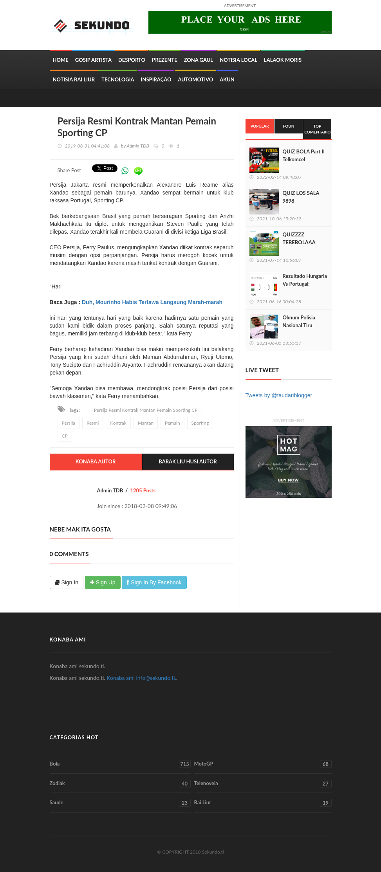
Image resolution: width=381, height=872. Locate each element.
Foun (288, 126)
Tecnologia (117, 79)
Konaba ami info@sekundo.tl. (141, 677)
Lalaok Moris (283, 60)
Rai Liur (263, 803)
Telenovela (263, 783)
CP (65, 436)
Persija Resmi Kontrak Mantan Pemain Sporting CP (146, 410)
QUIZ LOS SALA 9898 (301, 197)
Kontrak (118, 423)
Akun (227, 79)
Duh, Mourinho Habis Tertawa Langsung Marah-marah (152, 302)
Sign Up (103, 582)
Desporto (131, 60)
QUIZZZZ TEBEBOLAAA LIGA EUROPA (299, 242)
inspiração (156, 79)
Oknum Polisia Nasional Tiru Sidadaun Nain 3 (301, 325)
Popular (260, 126)
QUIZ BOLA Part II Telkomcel (304, 155)
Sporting (200, 423)
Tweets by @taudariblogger (279, 395)
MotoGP (263, 764)
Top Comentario (317, 129)
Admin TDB (138, 146)
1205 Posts (142, 490)
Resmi (93, 423)
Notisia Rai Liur (74, 79)
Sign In (66, 582)
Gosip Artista (93, 60)
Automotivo (195, 79)
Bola (120, 764)
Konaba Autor (96, 461)
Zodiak (120, 783)
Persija (68, 423)
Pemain (172, 423)
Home (61, 60)
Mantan (146, 423)
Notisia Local (238, 60)
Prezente (164, 60)
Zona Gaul (198, 60)
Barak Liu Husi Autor (188, 461)
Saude (120, 803)
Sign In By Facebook (154, 582)
